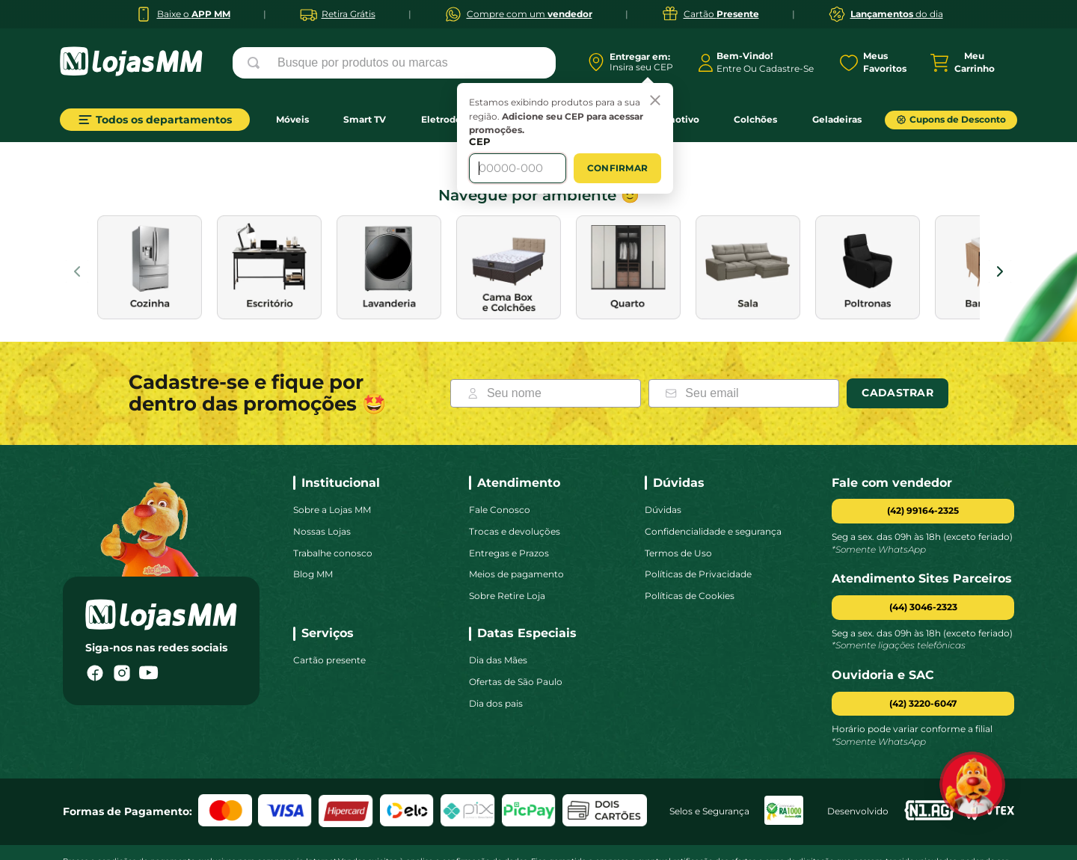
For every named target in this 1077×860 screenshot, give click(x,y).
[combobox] (394, 63)
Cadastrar (897, 347)
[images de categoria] (149, 222)
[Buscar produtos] (257, 63)
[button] (923, 562)
